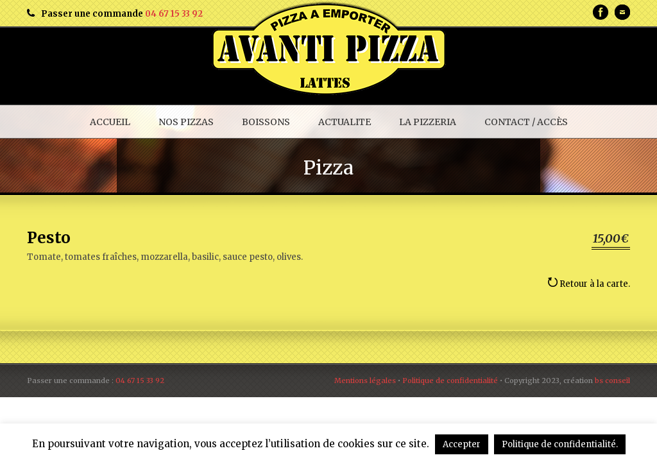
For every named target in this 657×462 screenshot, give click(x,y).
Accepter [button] (462, 444)
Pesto (49, 238)
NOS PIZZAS (186, 122)
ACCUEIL (110, 122)
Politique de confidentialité (450, 380)
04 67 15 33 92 (174, 13)
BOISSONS (266, 122)
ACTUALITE (344, 122)
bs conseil (612, 380)
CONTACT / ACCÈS (526, 122)
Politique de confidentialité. (560, 444)
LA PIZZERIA (427, 122)
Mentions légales (365, 380)
